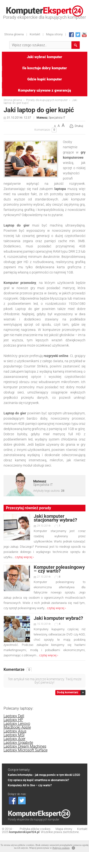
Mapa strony (54, 34)
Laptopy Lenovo (17, 723)
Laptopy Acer (14, 738)
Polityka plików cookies (35, 829)
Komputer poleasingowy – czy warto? (59, 569)
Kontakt (35, 34)
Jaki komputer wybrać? (58, 618)
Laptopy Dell (14, 716)
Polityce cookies (61, 847)
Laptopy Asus (15, 731)
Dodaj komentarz (67, 692)
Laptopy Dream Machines (25, 746)
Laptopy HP (13, 720)
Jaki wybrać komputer (44, 57)
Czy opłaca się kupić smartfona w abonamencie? (38, 780)
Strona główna (13, 100)
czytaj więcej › (24, 557)
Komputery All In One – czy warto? (30, 785)
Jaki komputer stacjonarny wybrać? (55, 518)
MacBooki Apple (17, 727)
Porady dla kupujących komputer (47, 100)
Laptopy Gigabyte (18, 742)
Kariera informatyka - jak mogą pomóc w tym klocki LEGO (44, 775)
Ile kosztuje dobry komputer (44, 68)
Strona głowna (14, 34)
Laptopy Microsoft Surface (25, 750)
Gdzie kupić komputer (44, 79)
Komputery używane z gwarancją (44, 90)
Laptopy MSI (14, 735)
